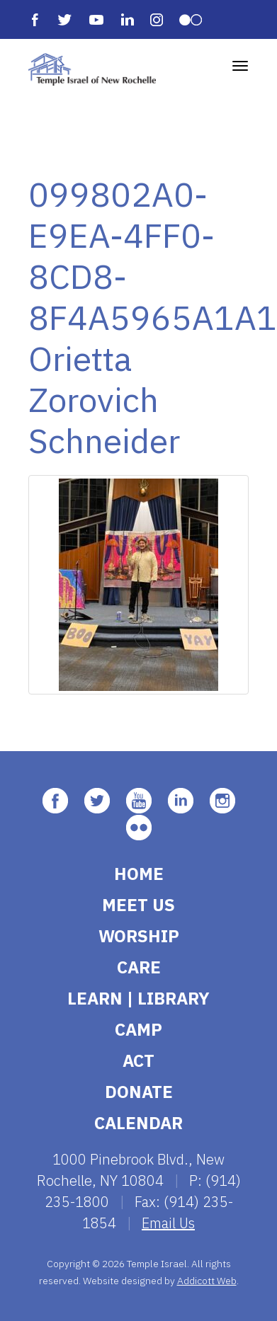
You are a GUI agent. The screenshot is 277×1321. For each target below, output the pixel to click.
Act (138, 1060)
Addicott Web (207, 1280)
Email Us (168, 1223)
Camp (138, 1029)
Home (139, 873)
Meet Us (138, 904)
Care (139, 967)
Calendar (138, 1122)
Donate (139, 1091)
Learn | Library (138, 998)
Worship (138, 936)
